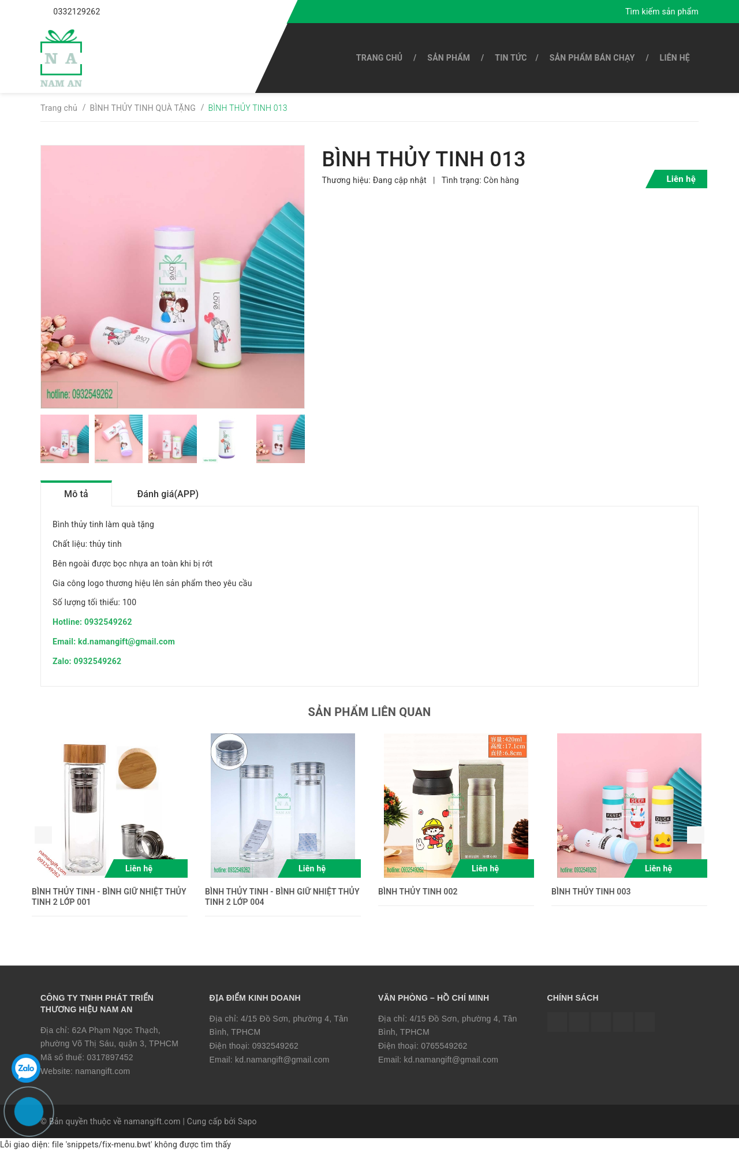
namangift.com (102, 1071)
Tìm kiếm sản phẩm (662, 11)
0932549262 (275, 1045)
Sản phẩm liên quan (369, 712)
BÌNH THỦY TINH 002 (418, 891)
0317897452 (110, 1057)
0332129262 (76, 11)
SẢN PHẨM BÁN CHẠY (592, 57)
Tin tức (511, 57)
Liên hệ (675, 57)
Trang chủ (379, 57)
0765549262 (444, 1045)
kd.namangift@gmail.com (282, 1059)
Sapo (247, 1121)
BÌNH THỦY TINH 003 (591, 891)
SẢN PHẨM (448, 57)
